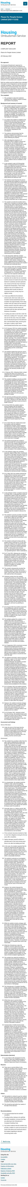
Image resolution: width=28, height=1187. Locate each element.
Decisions (8, 9)
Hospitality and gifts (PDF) (8, 1173)
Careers (3, 1177)
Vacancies (3, 1180)
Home (2, 9)
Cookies (3, 1159)
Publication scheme (6, 1168)
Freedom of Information (7, 1166)
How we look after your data (8, 1164)
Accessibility (4, 1157)
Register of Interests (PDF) (8, 1171)
